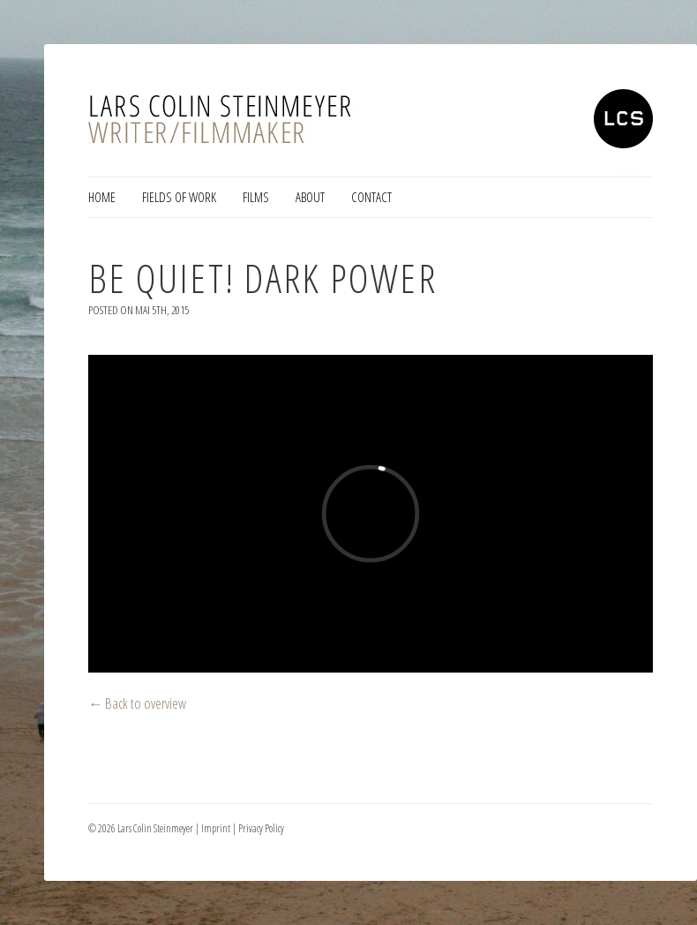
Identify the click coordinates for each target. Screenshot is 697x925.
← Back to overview (137, 703)
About (310, 197)
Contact (371, 197)
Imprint (215, 828)
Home (102, 197)
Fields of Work (179, 197)
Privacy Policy (261, 828)
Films (256, 197)
